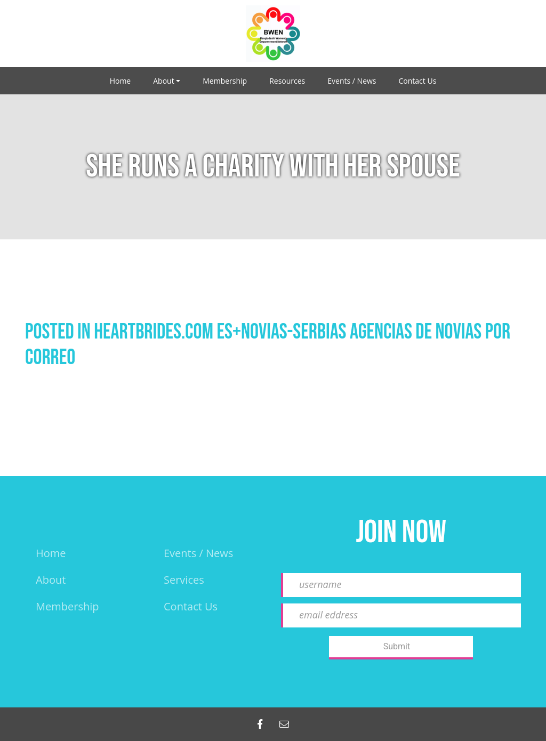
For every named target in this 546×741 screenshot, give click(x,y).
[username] (401, 585)
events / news (198, 553)
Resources (287, 81)
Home (120, 81)
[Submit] (401, 647)
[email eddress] (401, 615)
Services (184, 580)
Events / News (351, 81)
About (163, 81)
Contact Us (418, 81)
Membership (225, 81)
